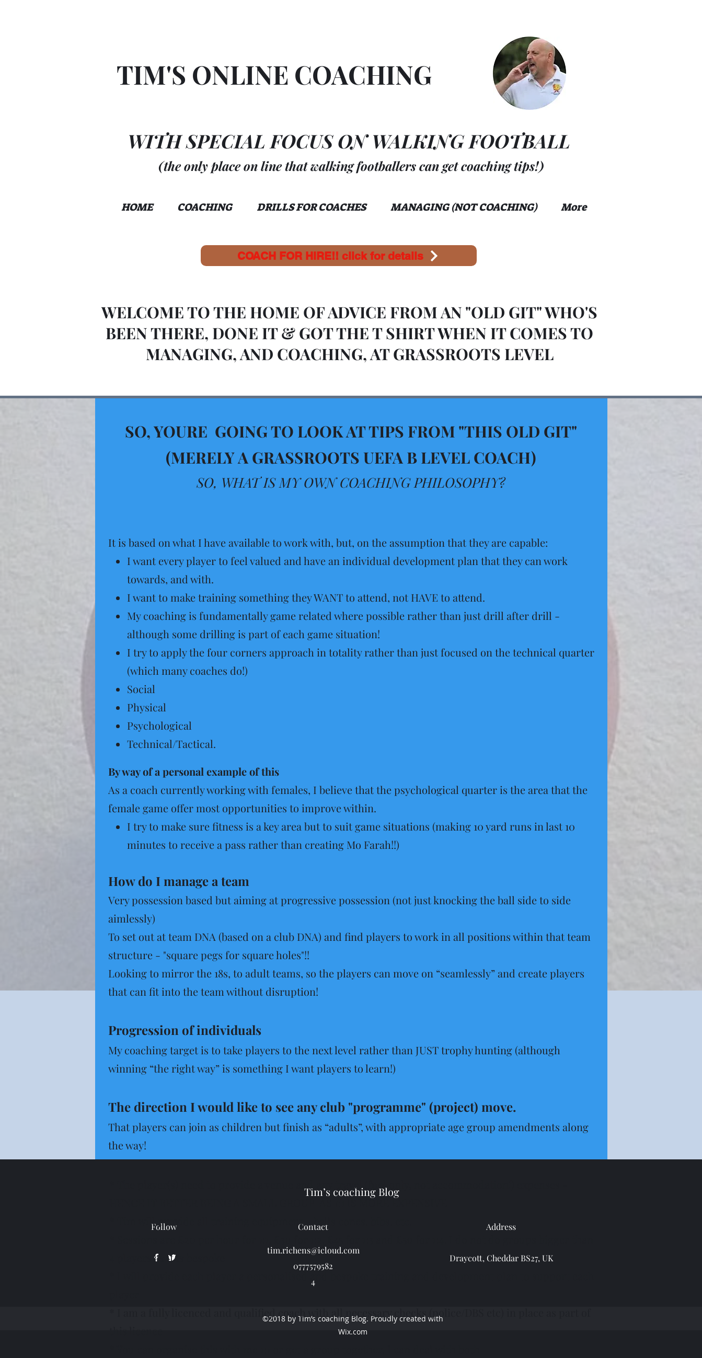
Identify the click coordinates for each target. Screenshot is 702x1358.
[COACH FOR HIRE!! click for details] (339, 255)
